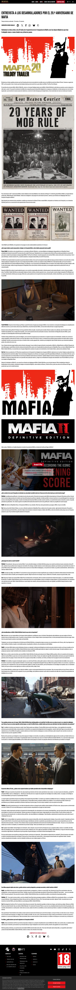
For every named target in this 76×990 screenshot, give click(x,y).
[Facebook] (66, 949)
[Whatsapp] (30, 25)
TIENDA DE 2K (10, 959)
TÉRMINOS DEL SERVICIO (24, 962)
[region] (38, 983)
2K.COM (9, 956)
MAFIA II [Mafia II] (37, 2)
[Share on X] (22, 25)
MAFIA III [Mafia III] (41, 2)
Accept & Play (38, 464)
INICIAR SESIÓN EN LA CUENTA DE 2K (11, 965)
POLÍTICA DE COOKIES (23, 967)
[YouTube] (55, 949)
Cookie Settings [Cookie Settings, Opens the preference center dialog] (56, 979)
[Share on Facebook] (25, 25)
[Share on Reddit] (18, 25)
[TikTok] (63, 949)
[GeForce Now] (21, 949)
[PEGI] (64, 960)
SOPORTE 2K (10, 962)
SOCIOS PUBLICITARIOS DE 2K (24, 972)
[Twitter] (70, 949)
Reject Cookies (56, 986)
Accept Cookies (56, 983)
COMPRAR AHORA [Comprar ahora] (60, 2)
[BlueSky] (34, 25)
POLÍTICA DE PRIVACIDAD (23, 957)
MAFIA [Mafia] (33, 2)
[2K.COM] (7, 949)
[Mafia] (4, 2)
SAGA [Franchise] (34, 964)
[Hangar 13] (13, 949)
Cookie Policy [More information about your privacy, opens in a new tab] (21, 988)
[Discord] (51, 949)
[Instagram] (59, 949)
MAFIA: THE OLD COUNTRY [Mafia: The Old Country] (49, 2)
